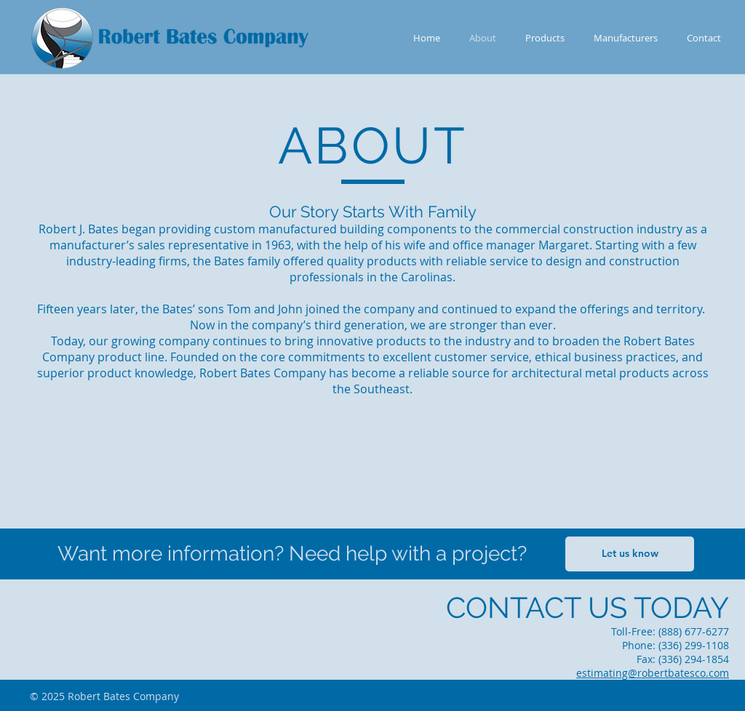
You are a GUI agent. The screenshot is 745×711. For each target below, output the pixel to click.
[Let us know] (629, 554)
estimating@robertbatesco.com (652, 673)
